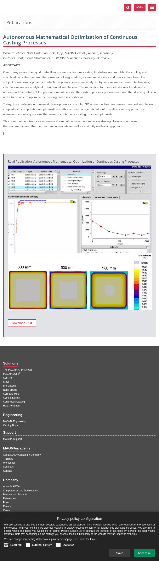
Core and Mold (11, 393)
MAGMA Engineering (14, 421)
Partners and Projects (15, 494)
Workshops (9, 462)
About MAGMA (11, 486)
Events (7, 506)
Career (7, 510)
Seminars (8, 466)
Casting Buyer (11, 425)
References (9, 498)
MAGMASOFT (12, 373)
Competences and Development (21, 490)
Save (119, 555)
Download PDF (22, 323)
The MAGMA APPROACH (17, 369)
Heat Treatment (11, 405)
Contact (7, 470)
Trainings (8, 458)
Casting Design (11, 397)
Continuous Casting (14, 401)
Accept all (144, 555)
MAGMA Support (12, 439)
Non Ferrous (10, 389)
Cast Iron (8, 377)
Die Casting (9, 385)
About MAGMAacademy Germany (22, 454)
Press (6, 502)
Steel (6, 381)
